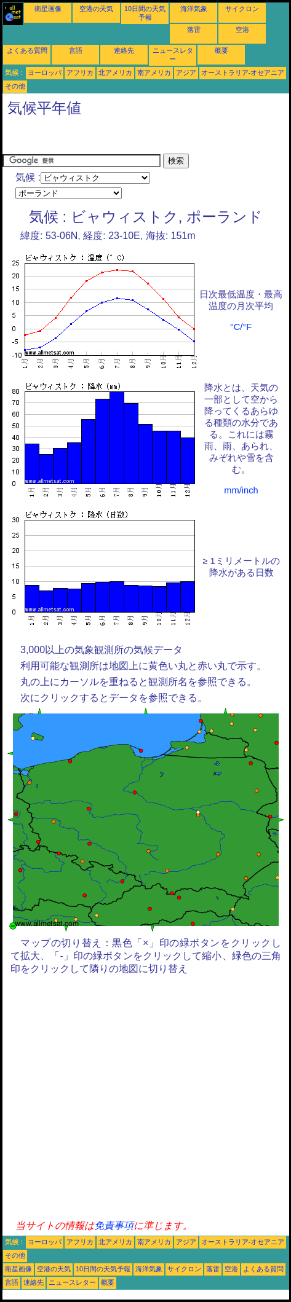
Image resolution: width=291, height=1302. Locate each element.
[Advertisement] (100, 138)
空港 (242, 29)
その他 (15, 86)
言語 (75, 50)
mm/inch (241, 490)
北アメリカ (115, 72)
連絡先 (124, 50)
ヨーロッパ (45, 72)
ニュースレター (72, 1282)
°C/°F (241, 327)
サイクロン (242, 8)
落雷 (194, 29)
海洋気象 (193, 8)
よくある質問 (27, 50)
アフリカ (80, 72)
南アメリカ (154, 72)
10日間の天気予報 (103, 1269)
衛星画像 (48, 8)
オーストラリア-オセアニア (243, 72)
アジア (186, 72)
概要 (221, 50)
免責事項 (114, 1225)
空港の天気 (96, 8)
